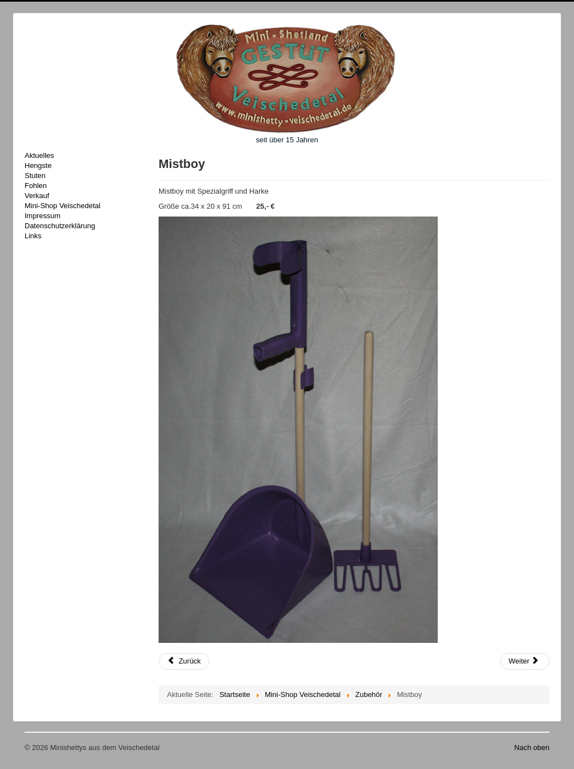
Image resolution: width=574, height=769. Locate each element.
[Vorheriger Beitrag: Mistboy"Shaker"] (184, 661)
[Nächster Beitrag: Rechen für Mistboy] (524, 661)
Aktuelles (39, 155)
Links (33, 236)
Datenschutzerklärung (60, 226)
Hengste (38, 165)
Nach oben (531, 747)
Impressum (42, 216)
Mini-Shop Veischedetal (63, 205)
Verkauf (37, 195)
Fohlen (36, 185)
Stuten (35, 175)
